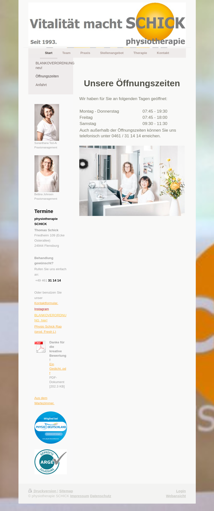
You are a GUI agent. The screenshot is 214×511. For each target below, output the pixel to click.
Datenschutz (100, 496)
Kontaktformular (45, 303)
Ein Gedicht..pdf (57, 368)
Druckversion (42, 491)
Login (181, 491)
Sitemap (66, 491)
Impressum (79, 496)
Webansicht (176, 496)
